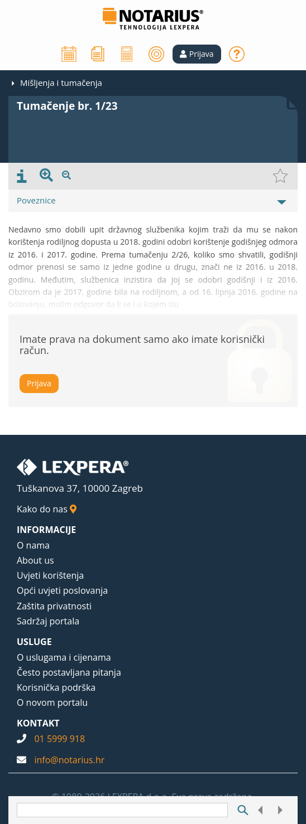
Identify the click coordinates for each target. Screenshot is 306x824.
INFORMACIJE (46, 530)
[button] (197, 54)
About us (35, 560)
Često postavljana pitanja (69, 672)
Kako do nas (46, 509)
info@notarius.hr (69, 760)
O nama (33, 545)
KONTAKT (38, 723)
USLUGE (34, 642)
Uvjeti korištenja (50, 575)
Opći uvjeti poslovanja (62, 590)
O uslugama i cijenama (64, 657)
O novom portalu (52, 702)
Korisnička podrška (56, 687)
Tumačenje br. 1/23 (67, 106)
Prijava (39, 383)
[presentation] (21, 176)
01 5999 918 (59, 739)
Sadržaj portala (48, 621)
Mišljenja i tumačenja (61, 82)
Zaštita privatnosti (54, 606)
